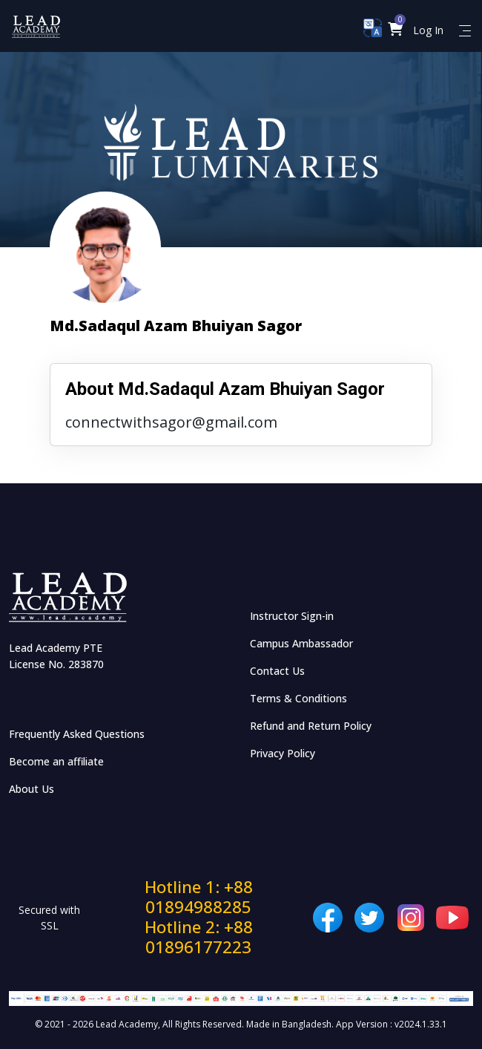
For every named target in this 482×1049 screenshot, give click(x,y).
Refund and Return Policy (311, 726)
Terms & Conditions (298, 698)
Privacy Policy (282, 753)
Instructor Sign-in (292, 616)
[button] (395, 30)
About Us (31, 789)
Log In (428, 30)
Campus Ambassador (301, 643)
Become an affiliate (56, 761)
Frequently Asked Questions (77, 734)
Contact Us (277, 671)
